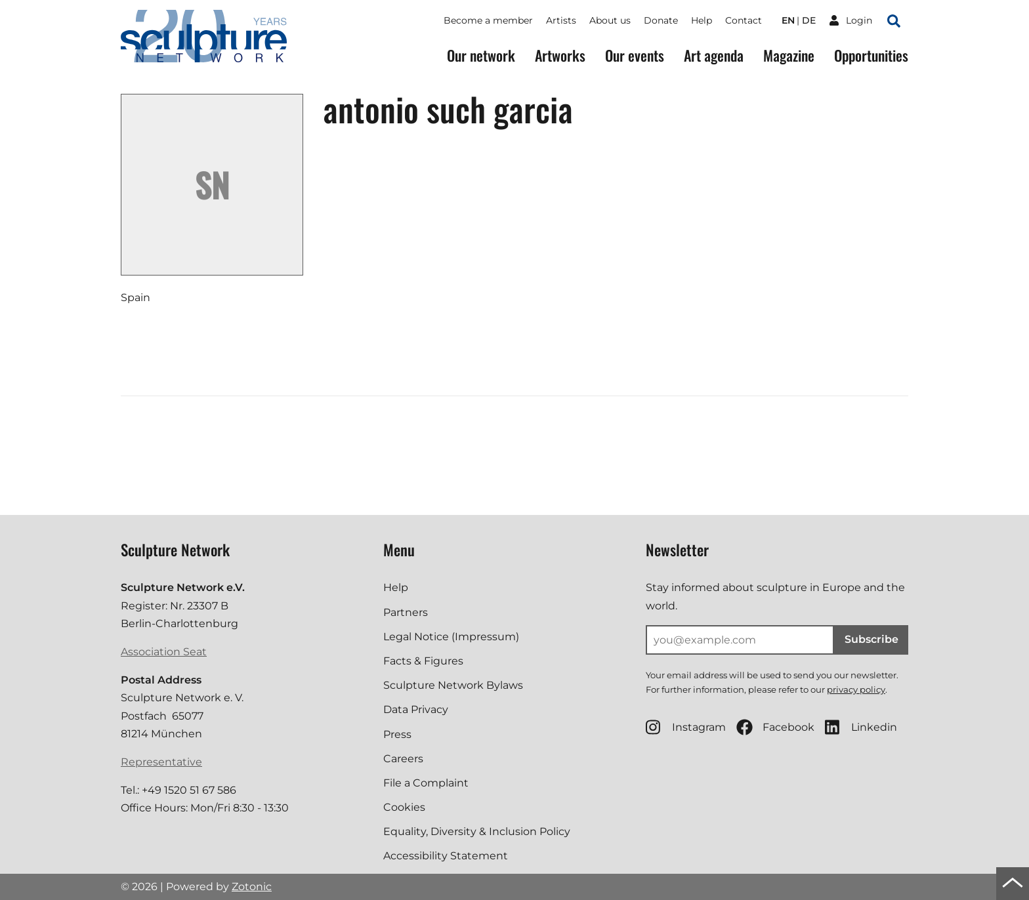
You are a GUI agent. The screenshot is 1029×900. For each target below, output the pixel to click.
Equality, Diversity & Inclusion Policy (476, 831)
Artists (561, 20)
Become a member (488, 20)
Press (397, 734)
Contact (743, 20)
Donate (661, 20)
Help (701, 20)
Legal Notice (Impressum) (451, 636)
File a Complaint (426, 783)
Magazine (788, 55)
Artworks (560, 55)
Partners (405, 612)
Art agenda (714, 55)
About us (610, 20)
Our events (634, 55)
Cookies (404, 807)
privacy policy (856, 689)
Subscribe (871, 639)
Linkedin (861, 727)
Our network (481, 55)
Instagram (686, 727)
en (788, 20)
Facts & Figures (423, 661)
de (809, 20)
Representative (161, 762)
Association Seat (164, 651)
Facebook (775, 727)
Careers (403, 758)
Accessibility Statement (445, 855)
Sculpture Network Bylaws (453, 685)
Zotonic (252, 886)
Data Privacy (415, 709)
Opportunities (871, 55)
